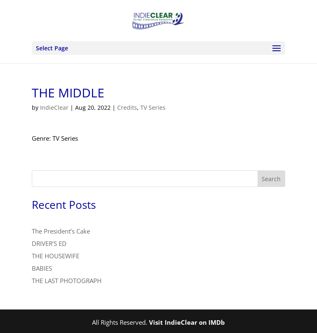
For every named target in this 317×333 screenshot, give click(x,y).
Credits (127, 107)
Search (271, 179)
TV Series (153, 107)
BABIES (42, 268)
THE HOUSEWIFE (55, 256)
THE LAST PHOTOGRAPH (67, 280)
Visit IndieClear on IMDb (187, 322)
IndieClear (54, 107)
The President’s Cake (61, 231)
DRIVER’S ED (49, 243)
